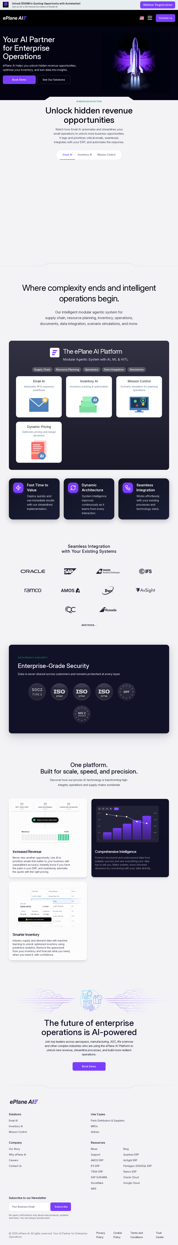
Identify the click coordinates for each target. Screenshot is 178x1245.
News (94, 1148)
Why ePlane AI (17, 1154)
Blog (126, 1148)
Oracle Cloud (131, 1177)
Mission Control (18, 1131)
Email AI (13, 1120)
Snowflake (97, 1182)
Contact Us (15, 1165)
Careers (13, 1160)
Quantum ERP (131, 1154)
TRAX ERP (97, 1171)
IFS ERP (95, 1165)
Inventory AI (16, 1126)
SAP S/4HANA (99, 1177)
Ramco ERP (130, 1171)
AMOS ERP (97, 1160)
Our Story (14, 1148)
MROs (94, 1126)
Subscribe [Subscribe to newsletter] (61, 1206)
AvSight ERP (130, 1160)
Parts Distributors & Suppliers (108, 1120)
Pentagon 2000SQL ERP (137, 1165)
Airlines (95, 1131)
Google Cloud (131, 1182)
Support (95, 1154)
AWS (93, 1188)
